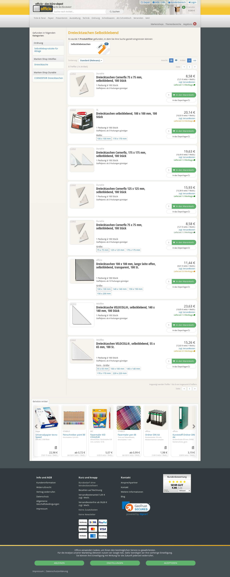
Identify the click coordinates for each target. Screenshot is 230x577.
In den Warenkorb (183, 94)
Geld (147, 18)
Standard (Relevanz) (91, 60)
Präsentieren (61, 18)
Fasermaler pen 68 (127, 437)
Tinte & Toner (40, 18)
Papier (51, 18)
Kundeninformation (46, 482)
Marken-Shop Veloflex (45, 58)
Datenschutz (57, 571)
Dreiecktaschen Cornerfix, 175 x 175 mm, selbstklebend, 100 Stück (121, 154)
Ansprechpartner (129, 482)
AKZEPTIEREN (170, 563)
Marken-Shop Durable (45, 72)
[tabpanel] (115, 430)
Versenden (138, 18)
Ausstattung (75, 18)
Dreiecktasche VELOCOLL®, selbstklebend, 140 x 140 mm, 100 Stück (125, 309)
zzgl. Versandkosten (187, 82)
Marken (157, 24)
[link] (136, 508)
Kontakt (124, 487)
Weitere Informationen (132, 491)
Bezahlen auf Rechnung (90, 490)
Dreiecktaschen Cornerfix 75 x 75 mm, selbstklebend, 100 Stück (119, 79)
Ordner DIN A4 (154, 437)
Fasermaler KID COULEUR (101, 438)
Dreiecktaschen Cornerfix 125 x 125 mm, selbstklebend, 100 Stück (120, 190)
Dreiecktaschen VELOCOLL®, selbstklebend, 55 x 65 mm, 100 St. (125, 345)
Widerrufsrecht (43, 487)
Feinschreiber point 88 (74, 435)
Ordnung (96, 18)
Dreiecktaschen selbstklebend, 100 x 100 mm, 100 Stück (126, 115)
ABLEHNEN (59, 563)
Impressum (38, 571)
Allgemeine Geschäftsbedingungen (47, 502)
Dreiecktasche (41, 64)
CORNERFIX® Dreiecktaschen (48, 78)
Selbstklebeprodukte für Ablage (46, 49)
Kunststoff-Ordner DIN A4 (184, 438)
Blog (123, 496)
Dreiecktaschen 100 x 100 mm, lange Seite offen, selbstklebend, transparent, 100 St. (126, 265)
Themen (173, 24)
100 (194, 60)
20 (190, 60)
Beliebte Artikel (40, 401)
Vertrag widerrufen (45, 491)
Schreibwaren (108, 18)
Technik (86, 18)
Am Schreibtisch (124, 18)
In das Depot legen (181, 100)
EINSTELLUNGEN (115, 563)
